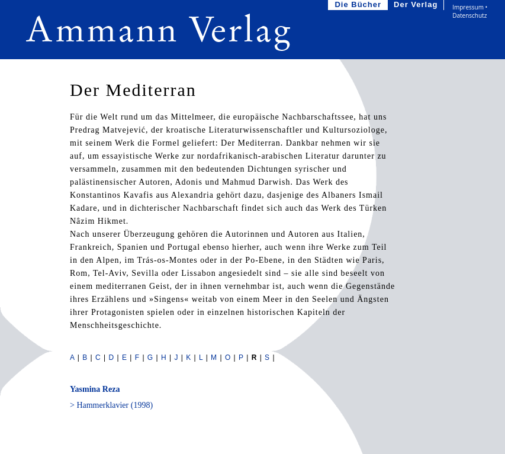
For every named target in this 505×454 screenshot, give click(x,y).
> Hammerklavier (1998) (111, 405)
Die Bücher (359, 5)
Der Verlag (417, 5)
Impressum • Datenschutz (469, 11)
